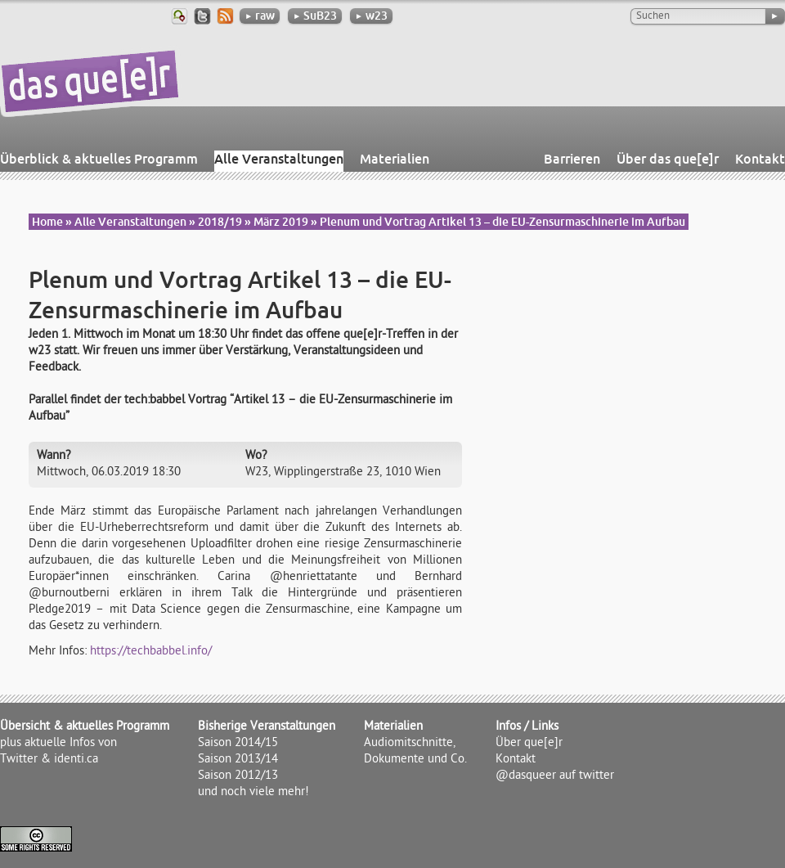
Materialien (394, 158)
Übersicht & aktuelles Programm (84, 727)
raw (259, 15)
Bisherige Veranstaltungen (266, 727)
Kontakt (760, 158)
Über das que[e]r (668, 158)
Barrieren (572, 158)
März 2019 (280, 221)
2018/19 (220, 221)
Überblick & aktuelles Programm (99, 158)
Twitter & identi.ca (49, 760)
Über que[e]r (529, 743)
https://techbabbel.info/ (151, 652)
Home (47, 221)
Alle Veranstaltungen (278, 158)
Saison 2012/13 (238, 776)
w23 (371, 15)
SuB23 (315, 15)
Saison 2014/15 (238, 743)
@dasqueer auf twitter (555, 776)
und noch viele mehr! (253, 792)
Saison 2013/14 (238, 760)
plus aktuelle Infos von (58, 743)
